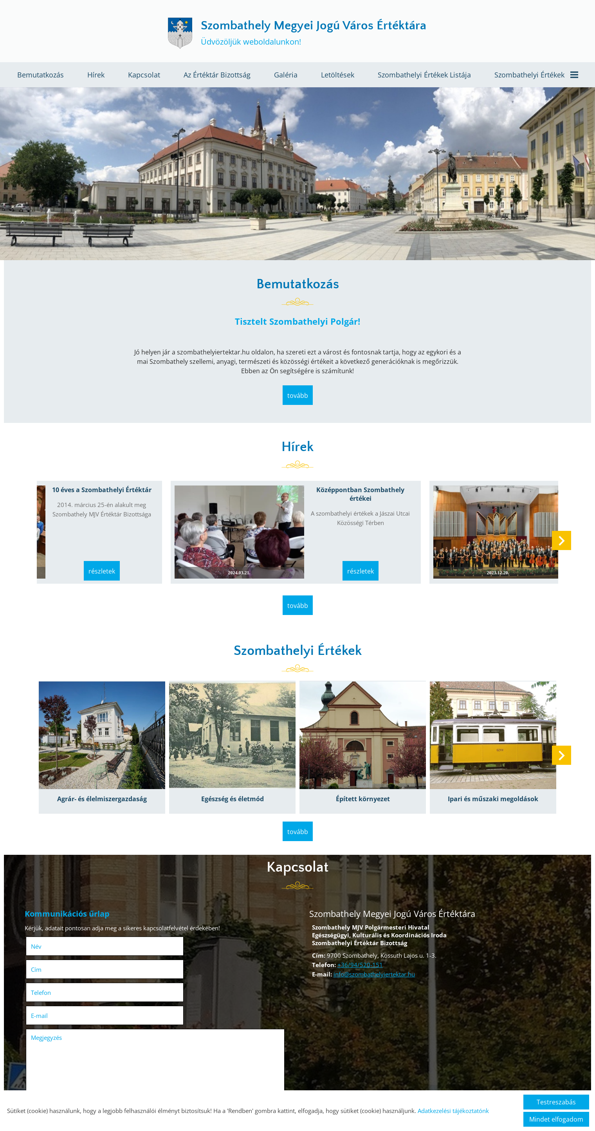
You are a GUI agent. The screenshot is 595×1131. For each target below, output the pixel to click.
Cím (168, 930)
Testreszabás (556, 1102)
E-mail (182, 953)
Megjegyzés (49, 975)
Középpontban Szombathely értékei (354, 498)
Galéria (286, 77)
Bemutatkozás (40, 77)
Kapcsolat (144, 77)
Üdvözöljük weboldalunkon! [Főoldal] (314, 34)
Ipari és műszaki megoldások (488, 787)
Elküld (41, 1086)
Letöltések (337, 77)
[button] (558, 541)
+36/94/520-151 (357, 950)
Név (50, 930)
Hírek (96, 77)
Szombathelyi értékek (536, 77)
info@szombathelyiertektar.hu (371, 959)
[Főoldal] (173, 34)
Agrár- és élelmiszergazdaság (107, 787)
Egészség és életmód (234, 787)
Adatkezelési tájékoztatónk (453, 1111)
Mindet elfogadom (556, 1119)
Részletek (102, 565)
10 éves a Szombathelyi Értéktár (102, 494)
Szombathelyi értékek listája (424, 77)
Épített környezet (361, 787)
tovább (297, 399)
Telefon (55, 953)
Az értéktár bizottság (217, 77)
